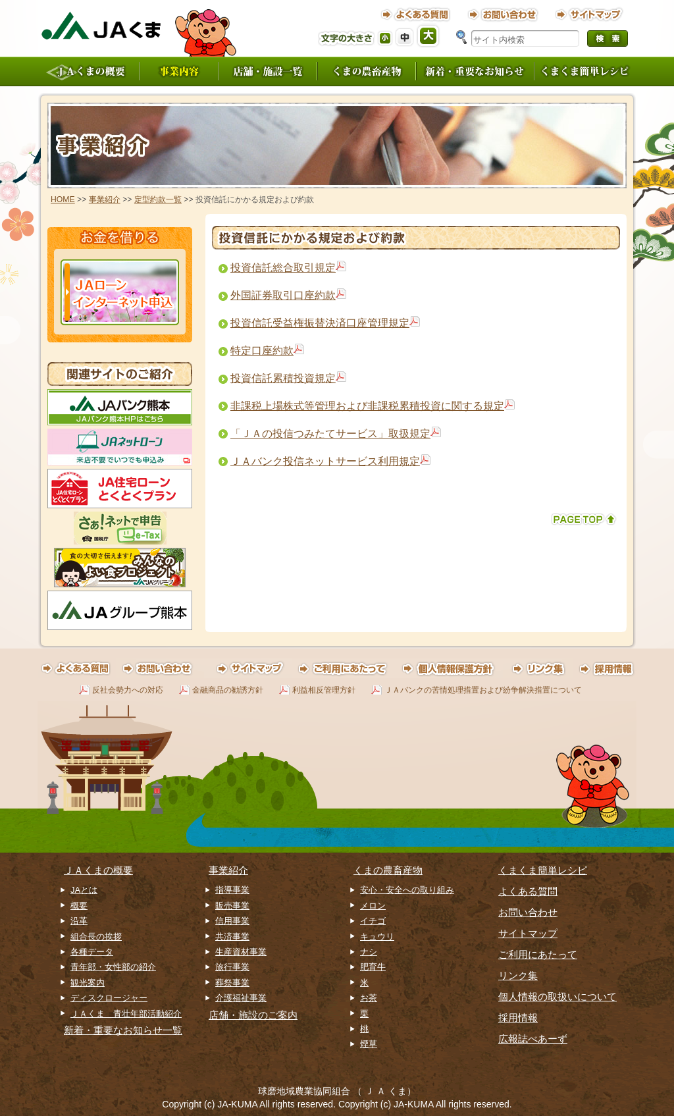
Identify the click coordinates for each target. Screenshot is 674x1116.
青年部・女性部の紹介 (113, 967)
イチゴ (373, 921)
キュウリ (377, 937)
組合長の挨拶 (96, 937)
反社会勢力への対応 (127, 690)
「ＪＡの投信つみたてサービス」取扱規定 (330, 433)
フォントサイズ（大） (429, 36)
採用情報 (518, 1017)
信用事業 (232, 921)
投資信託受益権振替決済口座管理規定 (319, 323)
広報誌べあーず (532, 1038)
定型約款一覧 (158, 199)
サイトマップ (527, 933)
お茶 (368, 998)
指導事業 (232, 890)
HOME (63, 199)
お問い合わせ (527, 912)
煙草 (368, 1044)
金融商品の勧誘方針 (227, 690)
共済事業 (232, 937)
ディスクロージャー (108, 998)
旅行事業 (232, 967)
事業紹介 (104, 199)
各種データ (91, 952)
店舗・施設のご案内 (253, 1015)
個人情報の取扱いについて (557, 996)
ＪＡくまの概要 (98, 870)
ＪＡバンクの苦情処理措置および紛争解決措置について (483, 690)
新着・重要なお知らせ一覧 (123, 1030)
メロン (373, 906)
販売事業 (232, 906)
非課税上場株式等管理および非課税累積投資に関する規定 (367, 406)
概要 (79, 906)
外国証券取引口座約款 (283, 295)
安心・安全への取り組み (407, 890)
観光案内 (87, 983)
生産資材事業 (241, 952)
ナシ (368, 952)
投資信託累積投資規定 (283, 378)
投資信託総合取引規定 (283, 267)
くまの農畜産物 (388, 870)
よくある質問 (527, 891)
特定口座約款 (262, 350)
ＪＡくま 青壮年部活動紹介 (126, 1014)
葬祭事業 (232, 983)
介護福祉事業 (241, 998)
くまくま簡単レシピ (542, 870)
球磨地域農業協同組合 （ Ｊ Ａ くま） (337, 1091)
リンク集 (518, 975)
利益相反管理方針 (323, 690)
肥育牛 (373, 967)
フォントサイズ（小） (386, 38)
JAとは (83, 890)
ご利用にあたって (537, 954)
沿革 (79, 921)
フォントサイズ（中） (405, 37)
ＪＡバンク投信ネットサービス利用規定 (325, 461)
